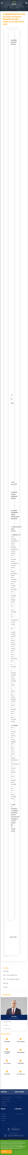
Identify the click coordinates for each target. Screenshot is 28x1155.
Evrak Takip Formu (20, 1114)
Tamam (6, 1151)
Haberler (5, 987)
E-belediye (6, 971)
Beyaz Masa (19, 1097)
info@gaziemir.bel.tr (14, 1139)
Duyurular (5, 983)
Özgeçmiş (6, 1025)
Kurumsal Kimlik (5, 1099)
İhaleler (3, 1120)
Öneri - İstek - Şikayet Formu (10, 975)
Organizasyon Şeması (7, 1097)
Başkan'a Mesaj (7, 1028)
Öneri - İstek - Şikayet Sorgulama (11, 979)
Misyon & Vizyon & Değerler (6, 1102)
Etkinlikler (4, 1118)
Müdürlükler (4, 1105)
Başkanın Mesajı (7, 1021)
